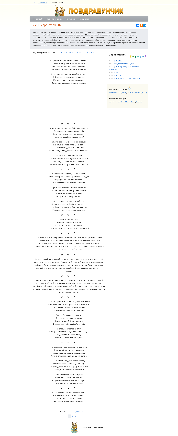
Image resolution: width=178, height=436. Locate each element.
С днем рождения (54, 19)
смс (61, 52)
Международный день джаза (124, 64)
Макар (128, 102)
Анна (120, 93)
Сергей (139, 102)
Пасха (116, 72)
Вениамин (113, 93)
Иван (124, 93)
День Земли (118, 61)
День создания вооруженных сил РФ (127, 78)
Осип (129, 93)
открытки (90, 52)
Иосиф (144, 93)
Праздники (42, 2)
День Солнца (118, 75)
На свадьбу (38, 19)
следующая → (77, 411)
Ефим (133, 102)
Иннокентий (137, 93)
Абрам (117, 102)
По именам (71, 19)
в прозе (80, 52)
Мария (111, 102)
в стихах (69, 52)
